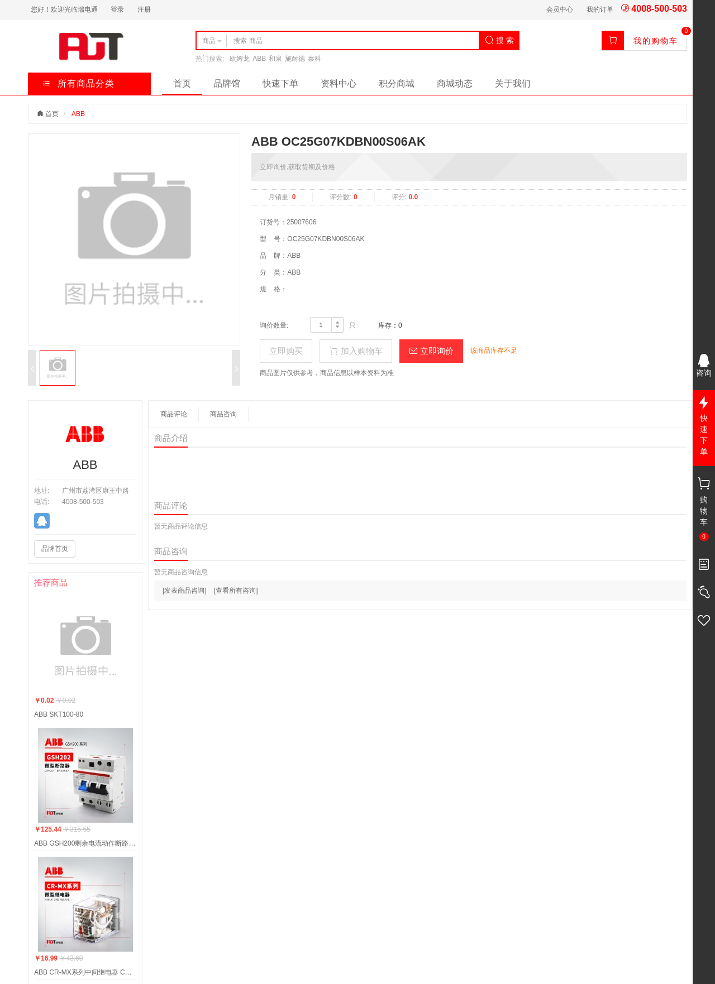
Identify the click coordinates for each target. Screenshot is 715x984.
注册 (144, 9)
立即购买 (286, 351)
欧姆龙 (240, 59)
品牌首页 (54, 549)
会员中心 (559, 9)
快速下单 (280, 83)
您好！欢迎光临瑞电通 (64, 9)
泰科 (314, 59)
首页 (182, 83)
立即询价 (431, 351)
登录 (117, 9)
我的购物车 (655, 40)
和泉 (275, 59)
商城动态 (455, 83)
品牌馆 (226, 83)
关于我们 (513, 83)
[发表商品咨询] (185, 590)
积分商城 (396, 83)
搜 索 (499, 40)
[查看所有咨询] (236, 590)
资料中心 (338, 83)
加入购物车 (355, 351)
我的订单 (600, 9)
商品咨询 (223, 414)
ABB (259, 59)
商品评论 (173, 414)
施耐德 (295, 59)
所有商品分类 (78, 83)
